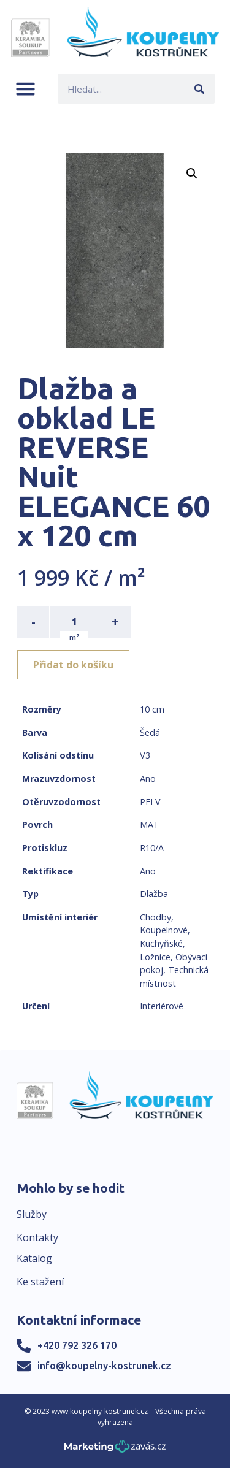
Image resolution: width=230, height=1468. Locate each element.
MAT (149, 824)
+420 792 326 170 (77, 1345)
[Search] (200, 89)
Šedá (150, 732)
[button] (25, 88)
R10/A (152, 848)
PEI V (150, 802)
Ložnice (155, 957)
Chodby (155, 917)
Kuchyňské (161, 943)
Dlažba (154, 894)
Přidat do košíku (73, 664)
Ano (148, 778)
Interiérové (161, 1006)
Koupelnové (164, 930)
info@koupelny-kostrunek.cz (104, 1365)
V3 (145, 755)
